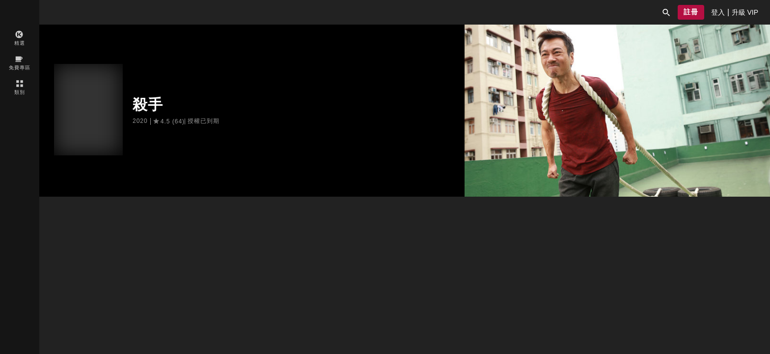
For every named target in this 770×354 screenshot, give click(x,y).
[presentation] (718, 12)
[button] (666, 12)
